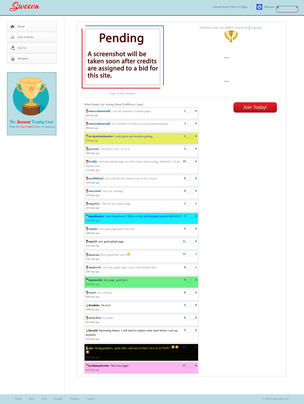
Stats (31, 398)
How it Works (26, 37)
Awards (58, 398)
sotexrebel (95, 191)
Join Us (22, 47)
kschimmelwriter (99, 365)
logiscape (256, 27)
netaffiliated (96, 178)
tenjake (93, 229)
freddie (93, 161)
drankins (94, 305)
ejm (91, 348)
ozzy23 (93, 241)
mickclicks (95, 318)
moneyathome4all (99, 111)
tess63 (92, 292)
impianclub (95, 280)
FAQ (44, 398)
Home (21, 26)
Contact (90, 398)
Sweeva (27, 6)
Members (23, 58)
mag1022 (94, 203)
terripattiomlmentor (101, 136)
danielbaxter (96, 216)
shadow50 (95, 267)
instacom (94, 254)
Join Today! (255, 107)
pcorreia (94, 149)
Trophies (74, 398)
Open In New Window (122, 93)
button (287, 9)
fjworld (93, 330)
